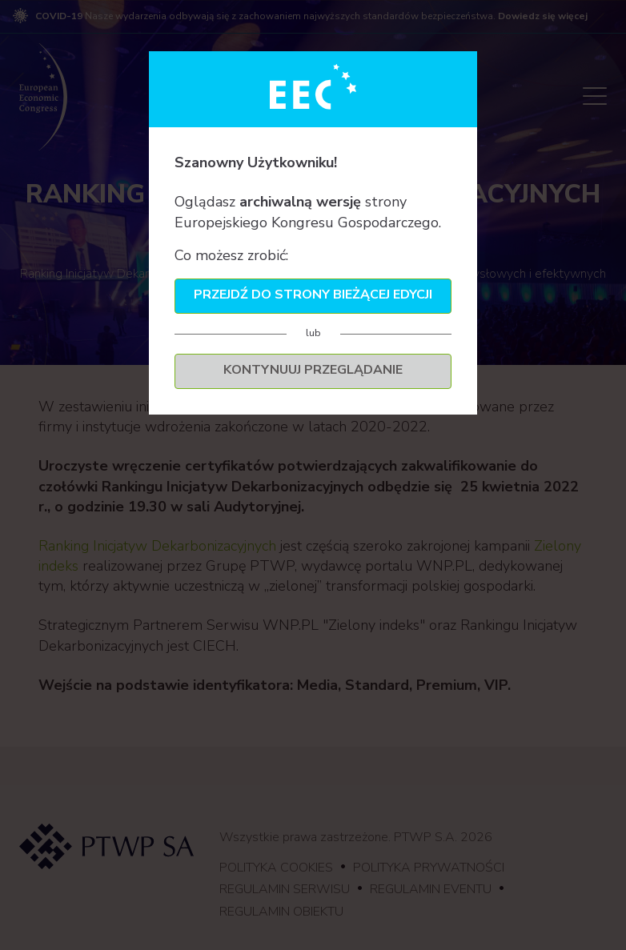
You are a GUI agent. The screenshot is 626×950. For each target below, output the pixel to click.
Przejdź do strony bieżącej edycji (313, 294)
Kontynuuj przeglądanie (313, 370)
